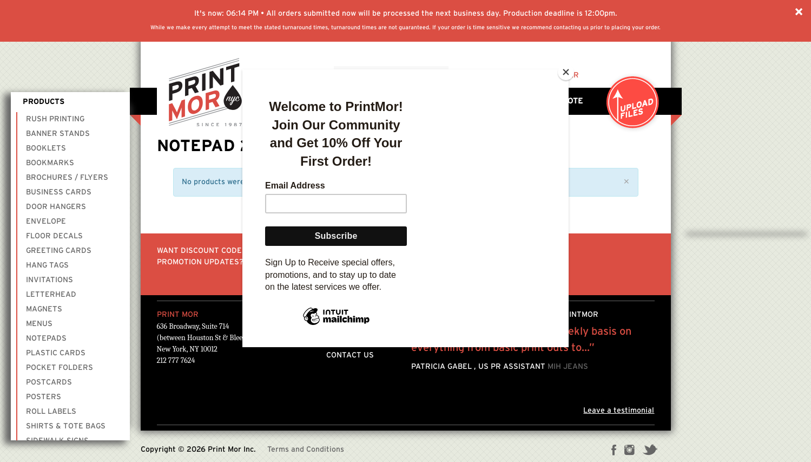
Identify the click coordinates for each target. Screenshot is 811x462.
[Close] (566, 72)
